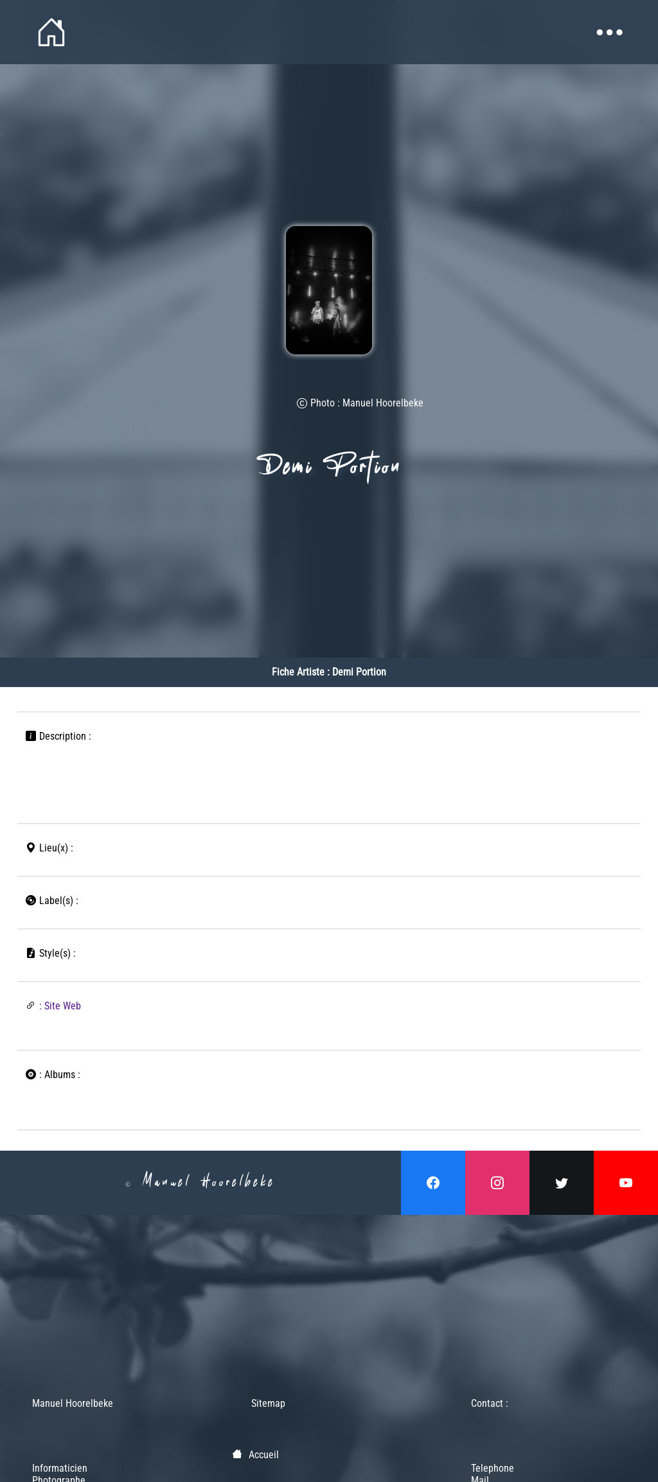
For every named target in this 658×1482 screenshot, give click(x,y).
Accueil (264, 1455)
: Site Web (60, 1006)
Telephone (492, 1468)
